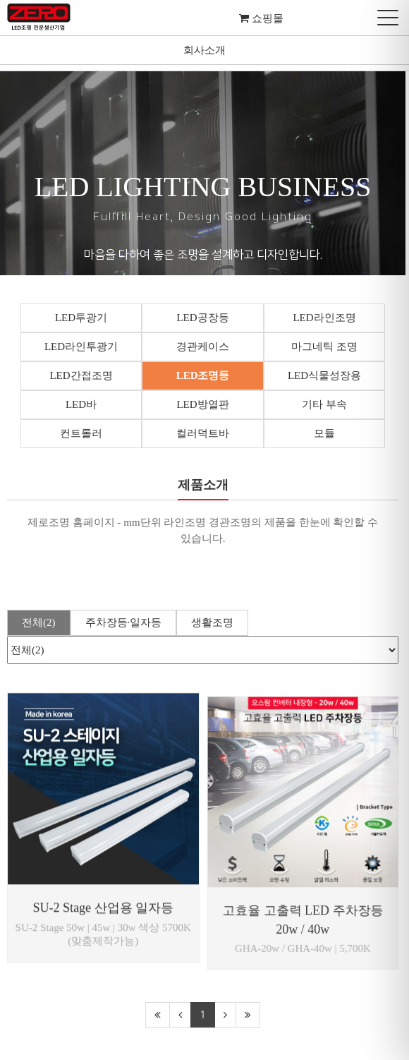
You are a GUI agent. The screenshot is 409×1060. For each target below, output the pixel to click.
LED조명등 (204, 375)
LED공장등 (204, 317)
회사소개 (204, 50)
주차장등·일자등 (123, 622)
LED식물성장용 (327, 375)
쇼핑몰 (266, 18)
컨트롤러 (82, 433)
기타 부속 (327, 404)
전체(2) (39, 622)
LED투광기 (82, 317)
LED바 (81, 404)
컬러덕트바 (204, 433)
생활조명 (212, 622)
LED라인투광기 (81, 346)
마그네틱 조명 (327, 346)
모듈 (327, 433)
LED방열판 (204, 404)
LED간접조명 (81, 375)
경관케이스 (204, 346)
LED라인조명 (326, 317)
